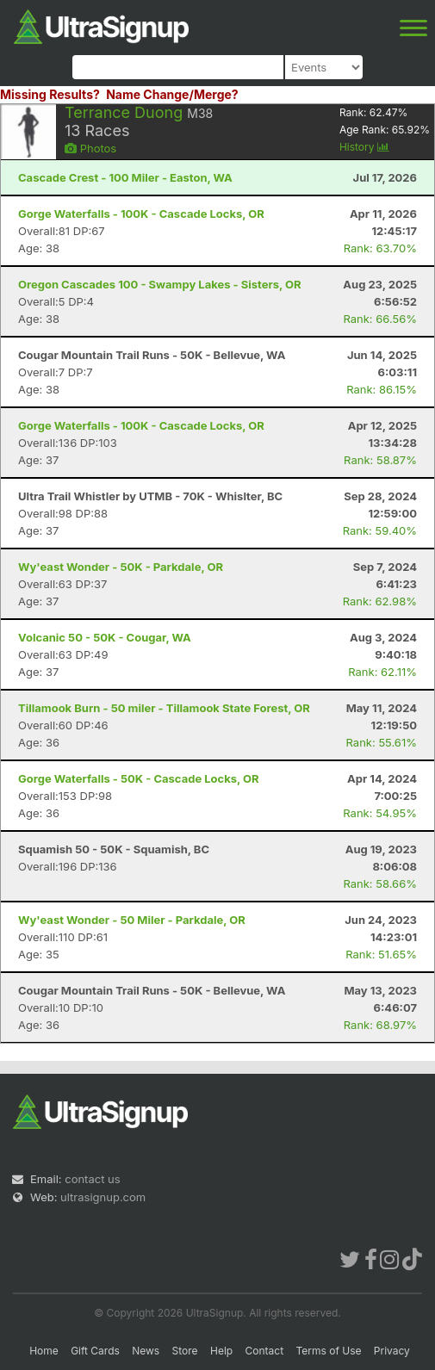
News (145, 1350)
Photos (90, 148)
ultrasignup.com (103, 1197)
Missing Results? (50, 94)
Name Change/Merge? (172, 94)
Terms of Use (328, 1350)
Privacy (392, 1350)
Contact (264, 1350)
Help (221, 1350)
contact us (92, 1179)
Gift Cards (95, 1350)
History (364, 146)
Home (44, 1350)
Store (185, 1350)
